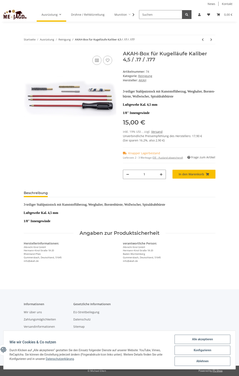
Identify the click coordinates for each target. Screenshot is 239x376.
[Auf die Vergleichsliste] (96, 60)
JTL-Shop (217, 370)
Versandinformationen (39, 327)
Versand (157, 132)
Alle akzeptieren (201, 340)
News (211, 4)
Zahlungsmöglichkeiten (40, 319)
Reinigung (145, 76)
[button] (199, 14)
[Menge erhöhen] (161, 174)
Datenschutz (82, 319)
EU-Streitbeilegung (86, 312)
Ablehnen (202, 361)
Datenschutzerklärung (60, 359)
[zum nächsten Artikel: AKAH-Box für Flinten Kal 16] (211, 39)
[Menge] (144, 174)
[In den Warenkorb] (193, 174)
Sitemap (79, 327)
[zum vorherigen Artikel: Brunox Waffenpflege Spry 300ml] (203, 39)
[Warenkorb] (224, 14)
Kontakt (227, 4)
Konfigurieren (201, 350)
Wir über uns (33, 312)
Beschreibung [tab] (36, 193)
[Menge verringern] (127, 174)
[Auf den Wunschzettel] (107, 60)
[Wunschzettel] (208, 14)
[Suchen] (160, 14)
